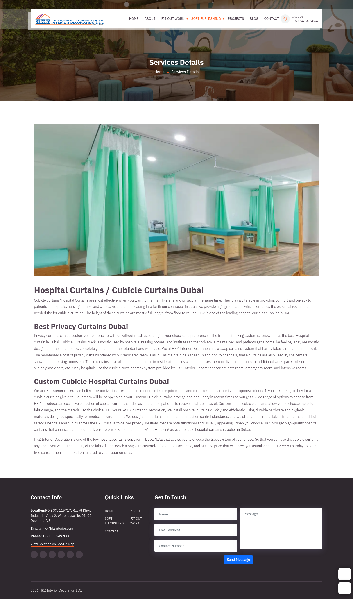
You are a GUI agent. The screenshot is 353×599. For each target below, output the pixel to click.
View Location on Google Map (53, 544)
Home (132, 20)
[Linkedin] (61, 554)
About (148, 20)
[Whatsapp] (344, 588)
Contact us (285, 446)
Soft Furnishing (204, 20)
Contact (270, 20)
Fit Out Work (171, 20)
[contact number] (195, 546)
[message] (281, 528)
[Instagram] (70, 554)
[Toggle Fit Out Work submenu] (186, 20)
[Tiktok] (43, 554)
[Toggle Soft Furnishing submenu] (222, 20)
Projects (234, 20)
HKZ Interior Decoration (63, 390)
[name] (195, 514)
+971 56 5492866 (304, 23)
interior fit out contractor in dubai (172, 306)
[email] (195, 530)
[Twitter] (34, 554)
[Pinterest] (52, 554)
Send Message (238, 559)
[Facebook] (79, 554)
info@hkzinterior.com (57, 528)
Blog (253, 20)
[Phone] (344, 574)
